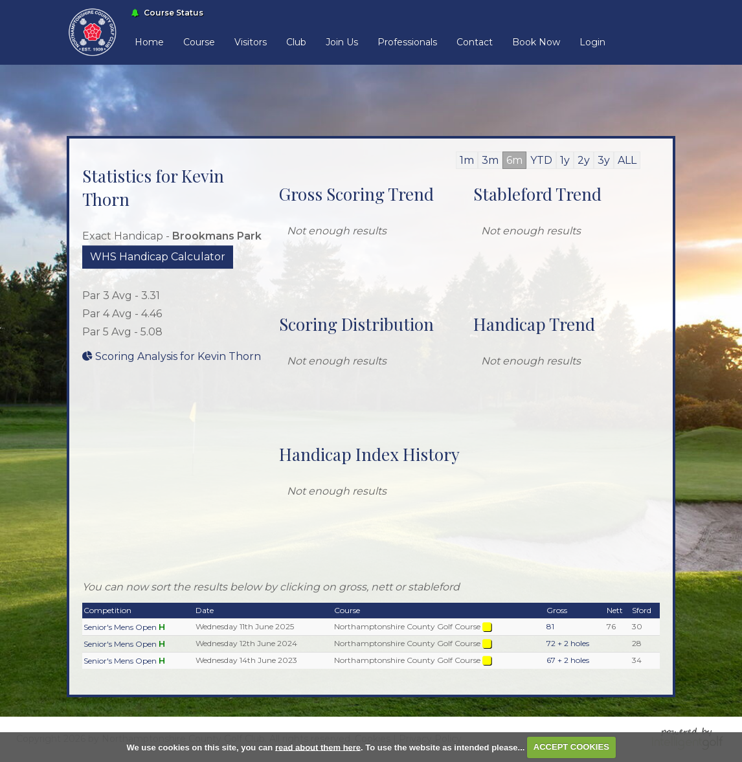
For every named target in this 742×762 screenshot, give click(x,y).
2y (584, 160)
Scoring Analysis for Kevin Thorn (171, 356)
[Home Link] (92, 31)
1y (565, 160)
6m (514, 160)
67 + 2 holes (567, 660)
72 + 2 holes (567, 643)
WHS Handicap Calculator (157, 257)
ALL (627, 160)
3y (604, 160)
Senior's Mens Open (120, 627)
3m (490, 160)
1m (467, 160)
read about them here (318, 747)
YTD (541, 160)
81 (550, 626)
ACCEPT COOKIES (571, 747)
